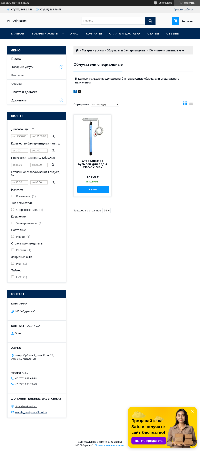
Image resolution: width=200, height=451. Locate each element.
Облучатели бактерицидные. (126, 50)
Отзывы (173, 33)
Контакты (94, 33)
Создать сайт (9, 2)
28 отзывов (165, 2)
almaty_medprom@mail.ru (31, 412)
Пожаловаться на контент (110, 445)
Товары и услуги (44, 33)
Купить (93, 189)
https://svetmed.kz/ (26, 406)
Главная (17, 33)
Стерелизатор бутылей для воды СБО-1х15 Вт (92, 164)
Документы (19, 100)
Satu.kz (118, 441)
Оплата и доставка (124, 33)
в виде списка (191, 104)
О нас (74, 33)
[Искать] (150, 21)
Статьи (153, 33)
